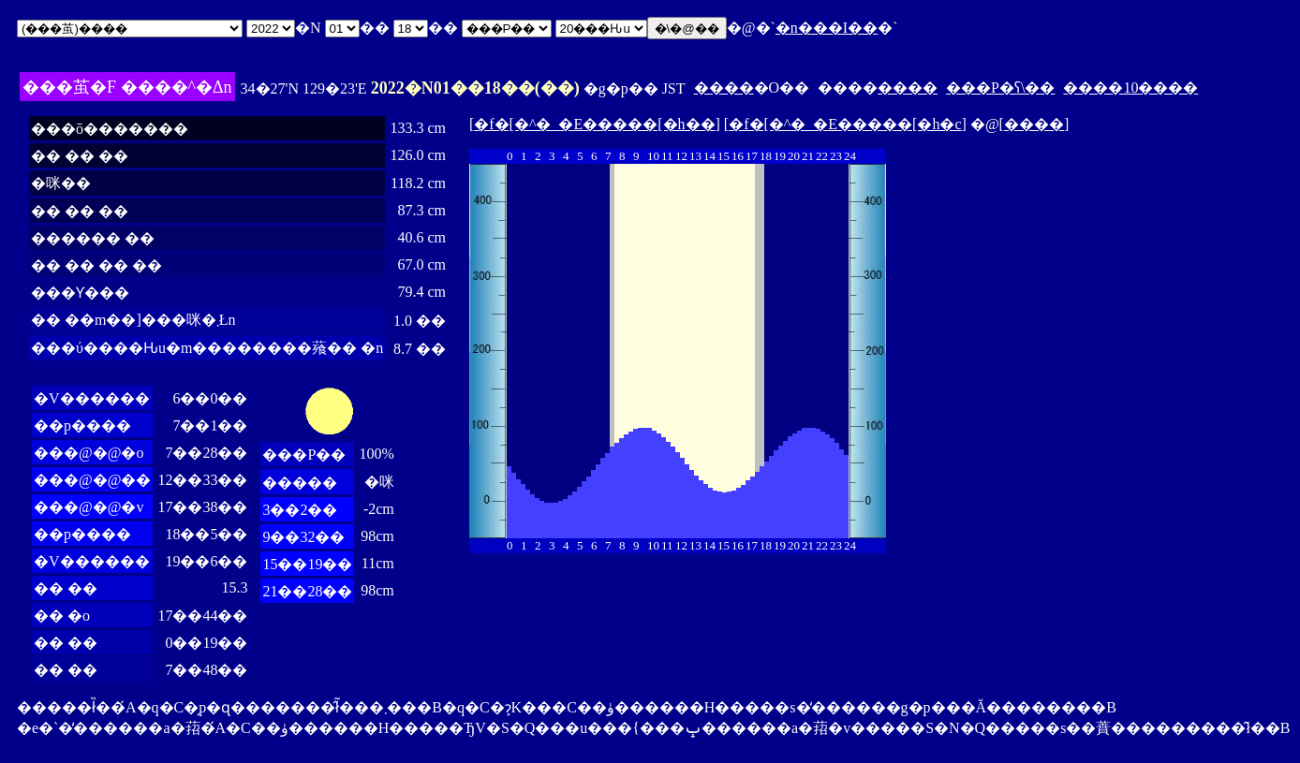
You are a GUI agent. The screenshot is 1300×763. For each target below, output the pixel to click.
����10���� (1130, 87)
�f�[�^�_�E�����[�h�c (845, 124)
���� (724, 87)
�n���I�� (827, 28)
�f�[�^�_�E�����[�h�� (594, 124)
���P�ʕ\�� (1000, 87)
